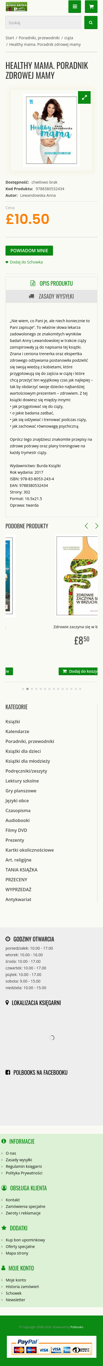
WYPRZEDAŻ (18, 890)
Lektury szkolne (22, 781)
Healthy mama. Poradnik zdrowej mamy (45, 44)
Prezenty (14, 840)
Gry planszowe (21, 791)
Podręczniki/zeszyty (26, 771)
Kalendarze (17, 731)
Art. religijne (18, 860)
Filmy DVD (16, 830)
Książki (12, 722)
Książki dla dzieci (23, 751)
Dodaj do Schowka (26, 262)
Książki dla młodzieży (27, 761)
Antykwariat (18, 899)
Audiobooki (17, 820)
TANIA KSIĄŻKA (21, 870)
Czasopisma (17, 810)
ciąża (68, 37)
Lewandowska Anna (38, 195)
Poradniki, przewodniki (39, 37)
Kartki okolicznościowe (29, 850)
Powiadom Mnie (29, 251)
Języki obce (17, 801)
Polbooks (76, 1327)
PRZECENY (16, 880)
